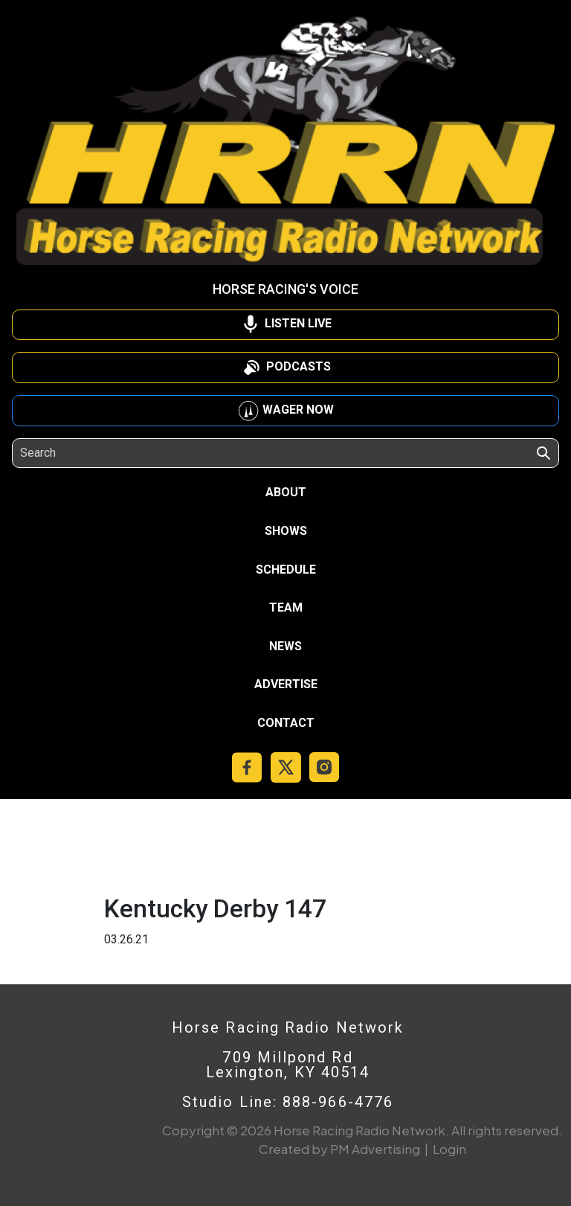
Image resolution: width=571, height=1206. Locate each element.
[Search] (88, 453)
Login (449, 1149)
